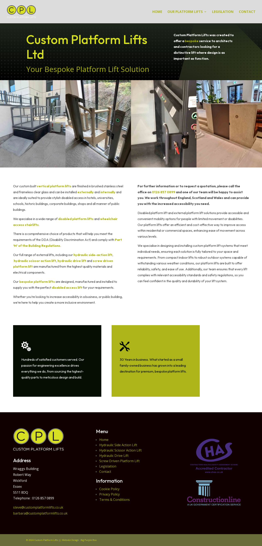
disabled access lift (67, 287)
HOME (157, 12)
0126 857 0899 (163, 192)
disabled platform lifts (76, 219)
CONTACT (247, 12)
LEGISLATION (223, 12)
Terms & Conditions (114, 499)
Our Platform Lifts (185, 12)
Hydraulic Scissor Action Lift (120, 450)
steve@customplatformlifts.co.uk (38, 507)
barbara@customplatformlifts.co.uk (40, 513)
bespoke (192, 41)
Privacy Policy (109, 494)
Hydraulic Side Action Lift (118, 445)
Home (103, 439)
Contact (105, 471)
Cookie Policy (109, 489)
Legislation (107, 466)
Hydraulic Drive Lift (114, 455)
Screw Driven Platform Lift (119, 461)
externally (85, 192)
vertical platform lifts (54, 186)
